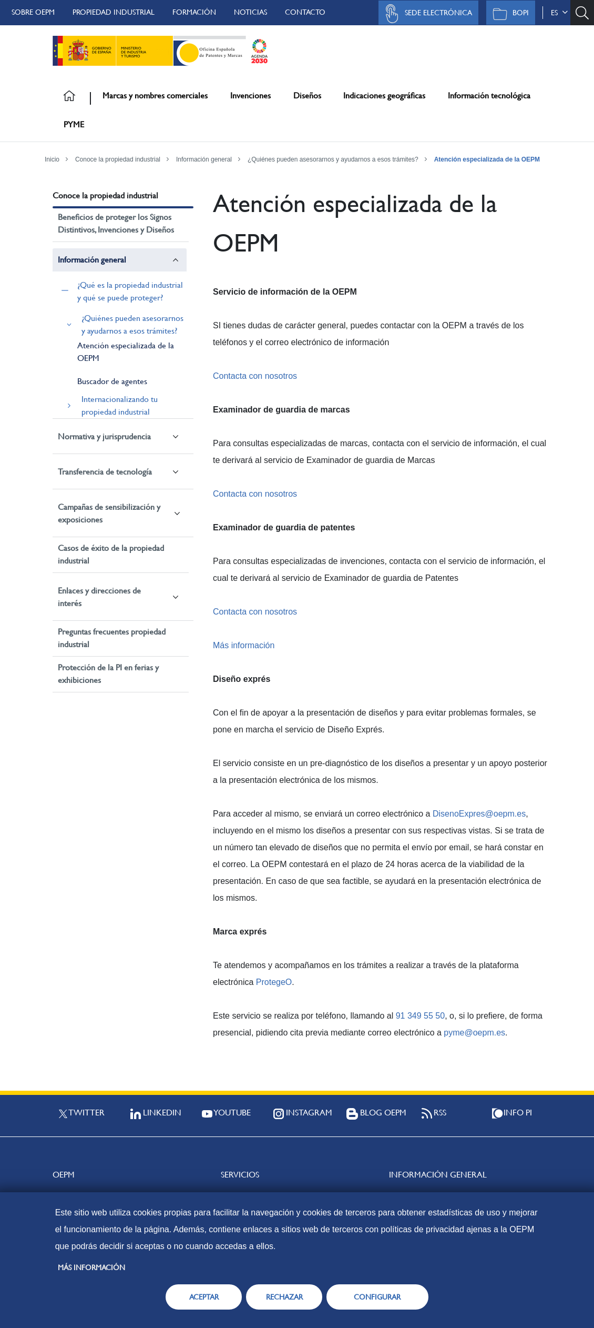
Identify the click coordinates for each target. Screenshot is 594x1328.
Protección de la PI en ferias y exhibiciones (108, 673)
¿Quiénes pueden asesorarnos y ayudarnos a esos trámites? (333, 159)
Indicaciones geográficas (384, 95)
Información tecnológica (489, 95)
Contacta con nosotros (255, 375)
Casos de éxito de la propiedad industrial (111, 554)
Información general (204, 159)
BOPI (508, 13)
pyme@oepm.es (474, 1032)
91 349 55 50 (420, 1015)
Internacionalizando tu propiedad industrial (119, 405)
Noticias (250, 12)
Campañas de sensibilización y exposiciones (109, 513)
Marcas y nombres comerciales (155, 95)
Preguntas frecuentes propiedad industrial (112, 638)
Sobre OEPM (33, 12)
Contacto (305, 12)
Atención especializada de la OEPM (487, 159)
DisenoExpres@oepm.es (479, 813)
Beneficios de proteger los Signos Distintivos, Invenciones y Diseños (116, 223)
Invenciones (250, 95)
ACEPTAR (204, 1297)
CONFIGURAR (377, 1297)
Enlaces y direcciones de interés (99, 597)
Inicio (52, 159)
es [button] (559, 12)
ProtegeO (274, 982)
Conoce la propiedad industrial (117, 159)
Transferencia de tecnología (105, 472)
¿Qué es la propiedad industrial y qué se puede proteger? (130, 291)
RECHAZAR (284, 1297)
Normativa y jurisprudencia (104, 436)
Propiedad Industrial (114, 12)
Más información (243, 645)
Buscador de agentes (112, 381)
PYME (74, 124)
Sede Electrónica (426, 13)
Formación (194, 12)
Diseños (307, 95)
